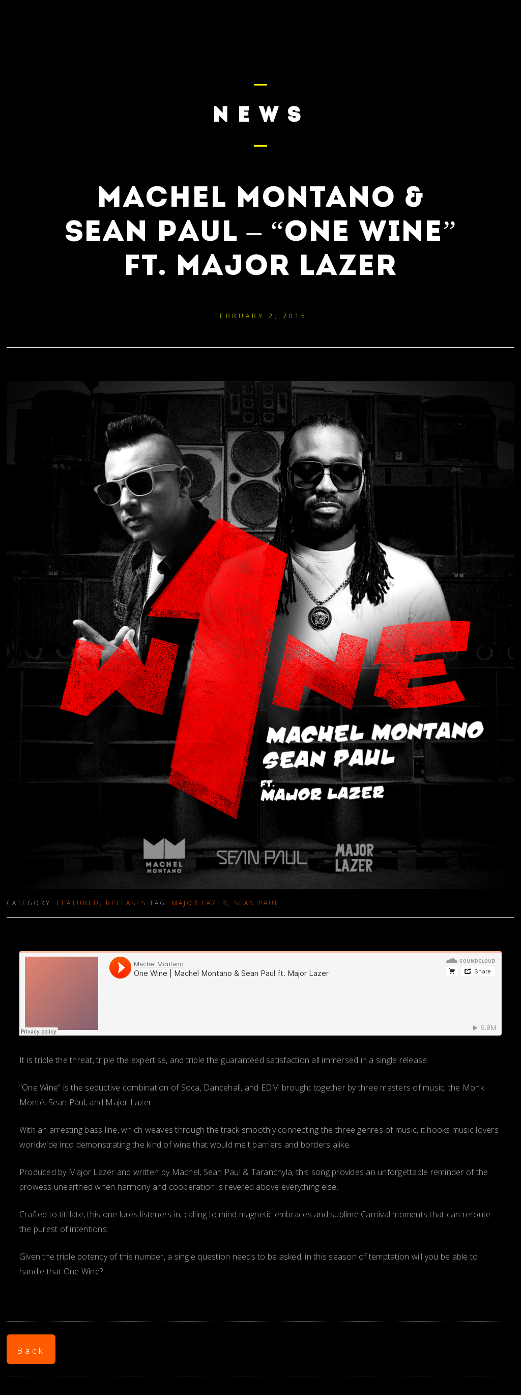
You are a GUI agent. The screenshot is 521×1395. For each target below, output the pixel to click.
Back (31, 1350)
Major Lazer (200, 903)
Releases (126, 903)
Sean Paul (256, 903)
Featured (78, 903)
